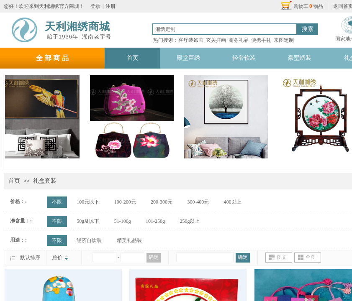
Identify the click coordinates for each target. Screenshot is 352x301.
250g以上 (190, 221)
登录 (95, 6)
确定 (154, 257)
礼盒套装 (45, 181)
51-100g (122, 221)
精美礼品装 (129, 240)
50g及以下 (88, 221)
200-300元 (161, 202)
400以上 (233, 202)
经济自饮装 (89, 240)
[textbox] (224, 29)
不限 (57, 202)
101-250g (155, 221)
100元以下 (88, 202)
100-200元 (125, 202)
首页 (14, 181)
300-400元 (198, 202)
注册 (110, 6)
